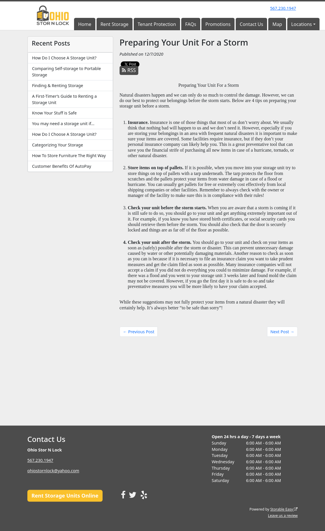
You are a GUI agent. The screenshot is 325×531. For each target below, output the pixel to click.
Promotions (217, 24)
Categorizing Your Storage (57, 145)
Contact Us (251, 24)
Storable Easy (284, 509)
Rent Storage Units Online (64, 495)
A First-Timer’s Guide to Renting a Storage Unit (64, 99)
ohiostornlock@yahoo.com (53, 470)
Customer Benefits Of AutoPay (61, 166)
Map (277, 24)
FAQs (190, 24)
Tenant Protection (157, 24)
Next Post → (282, 331)
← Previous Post (138, 331)
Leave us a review (283, 515)
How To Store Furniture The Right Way (69, 155)
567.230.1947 (283, 8)
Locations (301, 24)
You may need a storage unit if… (63, 123)
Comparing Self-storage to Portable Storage (66, 72)
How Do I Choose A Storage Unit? (64, 58)
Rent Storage (115, 24)
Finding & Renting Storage (57, 85)
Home (84, 24)
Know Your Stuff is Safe (54, 113)
